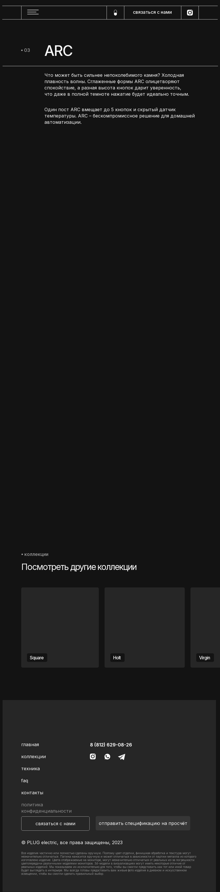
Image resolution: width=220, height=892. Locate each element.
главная (30, 744)
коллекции (33, 756)
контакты (32, 792)
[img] (60, 181)
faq (24, 780)
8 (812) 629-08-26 (111, 745)
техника (30, 768)
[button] (55, 823)
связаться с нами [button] (152, 12)
